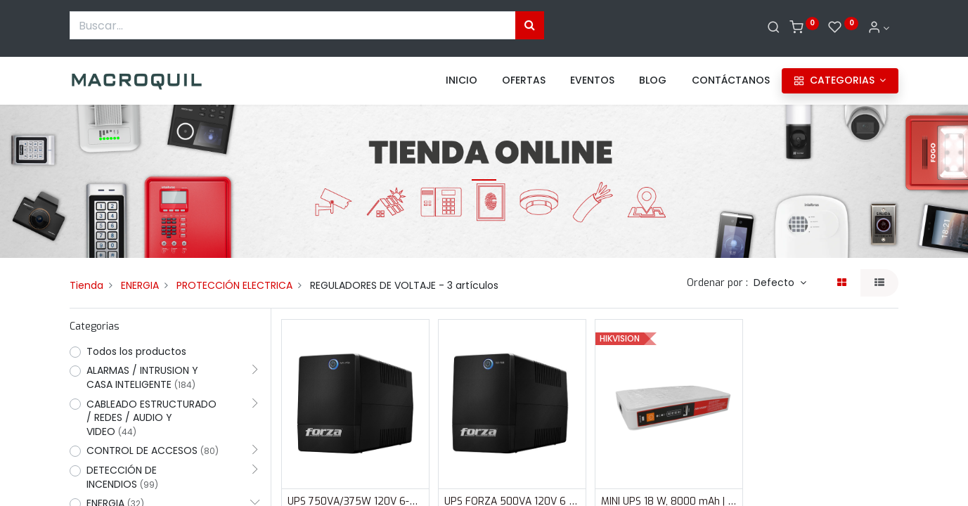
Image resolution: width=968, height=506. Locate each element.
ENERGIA (140, 285)
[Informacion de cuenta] (878, 28)
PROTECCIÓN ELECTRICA (234, 285)
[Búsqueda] (529, 25)
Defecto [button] (775, 282)
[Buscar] (773, 28)
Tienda (86, 285)
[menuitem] (461, 80)
